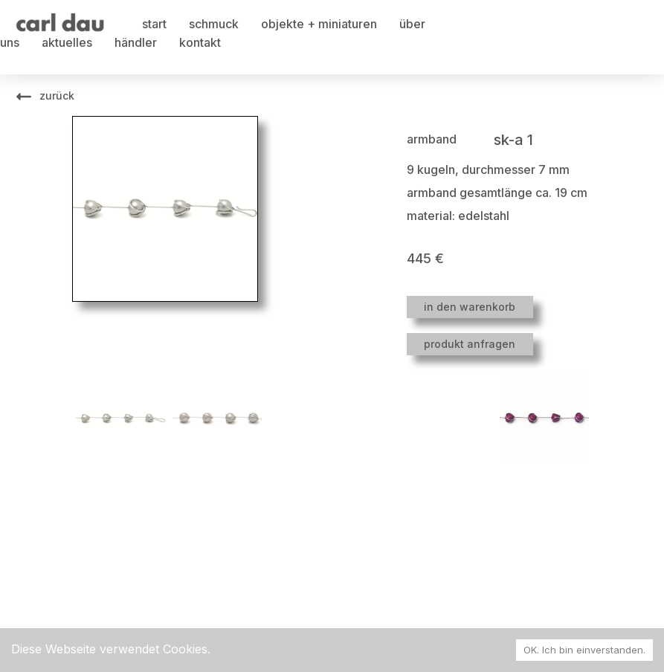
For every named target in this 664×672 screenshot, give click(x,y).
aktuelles (67, 42)
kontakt (200, 42)
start (154, 23)
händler (136, 42)
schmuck (214, 23)
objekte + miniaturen (319, 23)
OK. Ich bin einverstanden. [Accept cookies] (584, 650)
